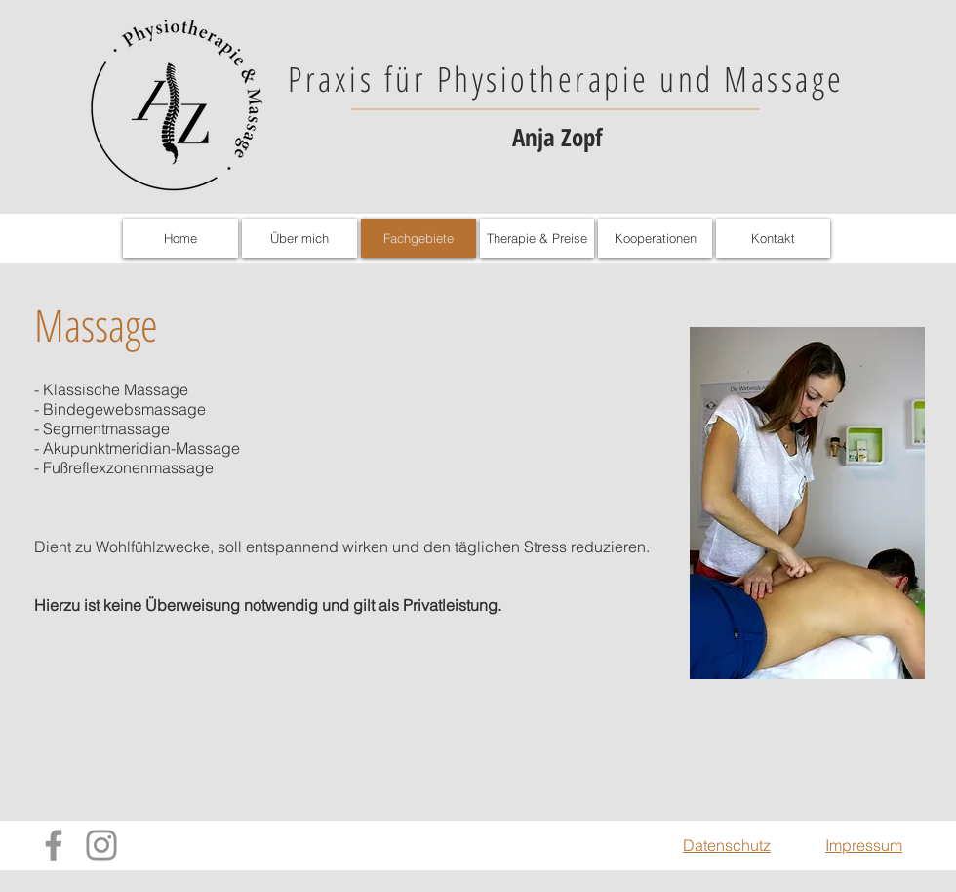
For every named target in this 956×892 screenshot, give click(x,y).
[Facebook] (53, 845)
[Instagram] (101, 845)
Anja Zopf (557, 136)
